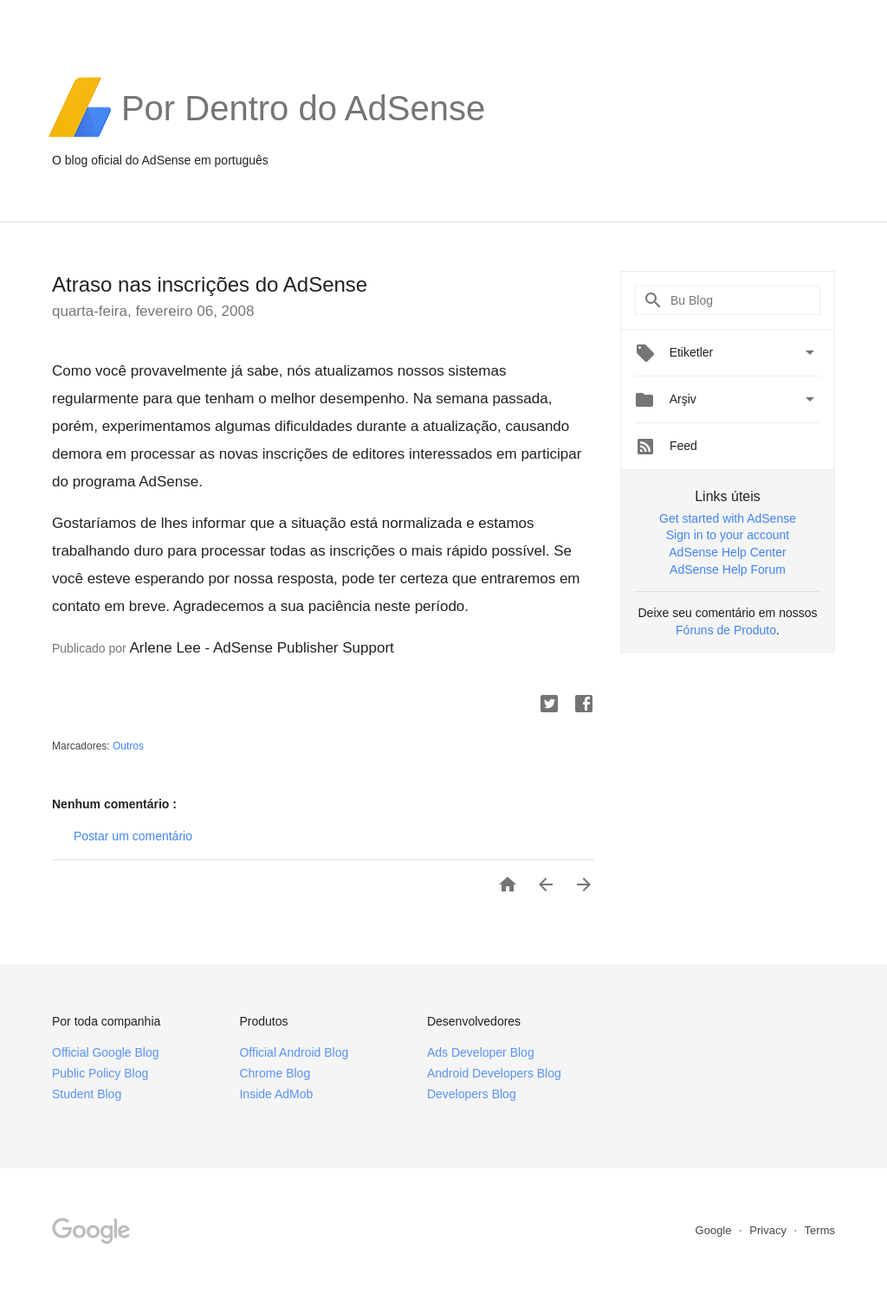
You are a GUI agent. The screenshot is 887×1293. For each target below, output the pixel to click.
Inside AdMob (276, 1094)
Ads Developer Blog (480, 1052)
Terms (820, 1230)
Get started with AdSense (727, 518)
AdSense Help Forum (728, 569)
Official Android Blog (293, 1052)
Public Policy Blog (100, 1073)
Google (715, 1230)
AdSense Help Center (727, 552)
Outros (128, 746)
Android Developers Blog (494, 1073)
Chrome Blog (274, 1073)
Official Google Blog (105, 1052)
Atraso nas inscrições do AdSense (209, 284)
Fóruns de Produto (726, 630)
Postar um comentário (133, 836)
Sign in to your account (727, 535)
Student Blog (86, 1094)
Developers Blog (471, 1094)
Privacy (769, 1230)
